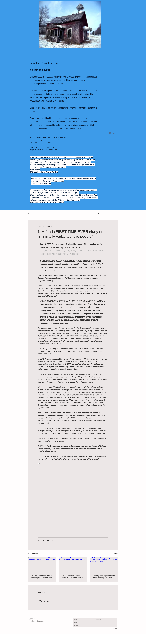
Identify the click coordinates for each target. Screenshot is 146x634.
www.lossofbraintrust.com (44, 63)
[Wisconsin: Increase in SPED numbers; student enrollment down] (42, 564)
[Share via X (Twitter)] (43, 541)
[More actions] (107, 226)
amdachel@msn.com (37, 621)
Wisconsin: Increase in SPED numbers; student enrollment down (42, 577)
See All (116, 553)
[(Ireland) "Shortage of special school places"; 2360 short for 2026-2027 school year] (104, 564)
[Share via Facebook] (39, 541)
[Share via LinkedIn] (48, 541)
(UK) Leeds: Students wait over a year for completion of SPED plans (72, 577)
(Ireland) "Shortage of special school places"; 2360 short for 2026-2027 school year (103, 577)
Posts (30, 214)
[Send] (115, 629)
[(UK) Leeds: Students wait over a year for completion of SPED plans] (73, 564)
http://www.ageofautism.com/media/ (45, 140)
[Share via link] (53, 541)
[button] (99, 214)
